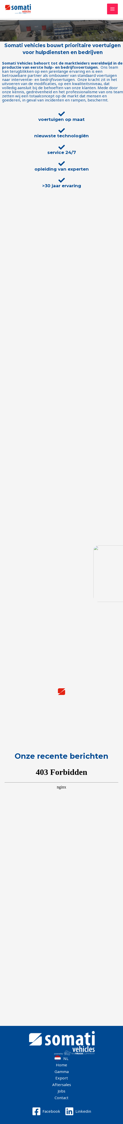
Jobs (61, 1091)
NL (65, 1058)
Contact (61, 1097)
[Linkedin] (78, 1111)
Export (61, 1077)
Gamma (62, 1071)
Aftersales (61, 1084)
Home (61, 1064)
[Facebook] (46, 1111)
